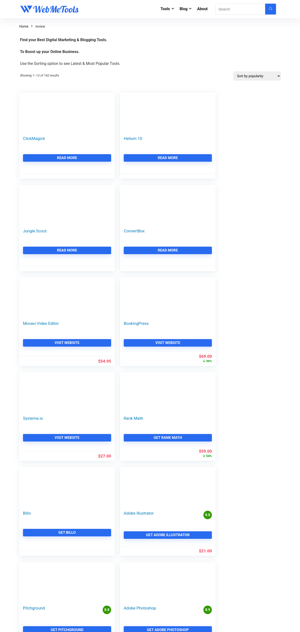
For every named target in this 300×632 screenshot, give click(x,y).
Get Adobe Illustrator (116, 347)
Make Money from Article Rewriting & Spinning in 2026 (254, 575)
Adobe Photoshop (239, 325)
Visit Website (50, 250)
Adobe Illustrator (105, 325)
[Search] (270, 9)
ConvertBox (233, 138)
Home (24, 26)
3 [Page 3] (135, 382)
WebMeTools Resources (118, 554)
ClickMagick (34, 138)
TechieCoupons (111, 590)
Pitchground (167, 325)
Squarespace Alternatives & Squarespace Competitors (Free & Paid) (192, 555)
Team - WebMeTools (115, 524)
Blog (184, 9)
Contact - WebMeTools (117, 514)
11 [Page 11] (168, 382)
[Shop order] (257, 76)
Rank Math (232, 230)
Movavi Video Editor (41, 230)
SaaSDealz (108, 600)
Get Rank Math (250, 250)
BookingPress (102, 230)
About (202, 9)
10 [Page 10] (160, 382)
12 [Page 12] (176, 382)
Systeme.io (166, 230)
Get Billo (50, 345)
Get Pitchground (183, 347)
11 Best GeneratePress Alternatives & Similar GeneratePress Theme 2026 (193, 515)
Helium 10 (99, 138)
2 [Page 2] (127, 382)
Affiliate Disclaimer (114, 544)
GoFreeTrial (108, 580)
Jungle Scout (168, 138)
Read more (50, 158)
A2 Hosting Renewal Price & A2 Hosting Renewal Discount (192, 589)
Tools (165, 9)
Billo (27, 325)
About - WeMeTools (115, 503)
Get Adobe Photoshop (250, 347)
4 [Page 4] (143, 382)
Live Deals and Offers (116, 534)
